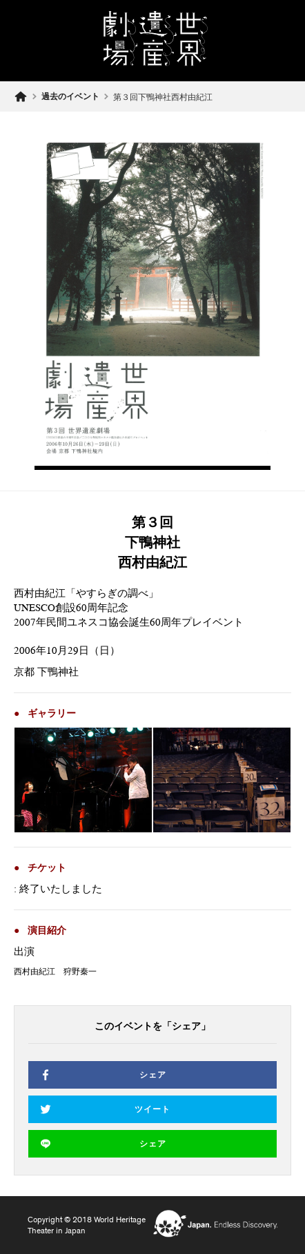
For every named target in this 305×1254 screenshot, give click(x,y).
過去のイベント (70, 96)
